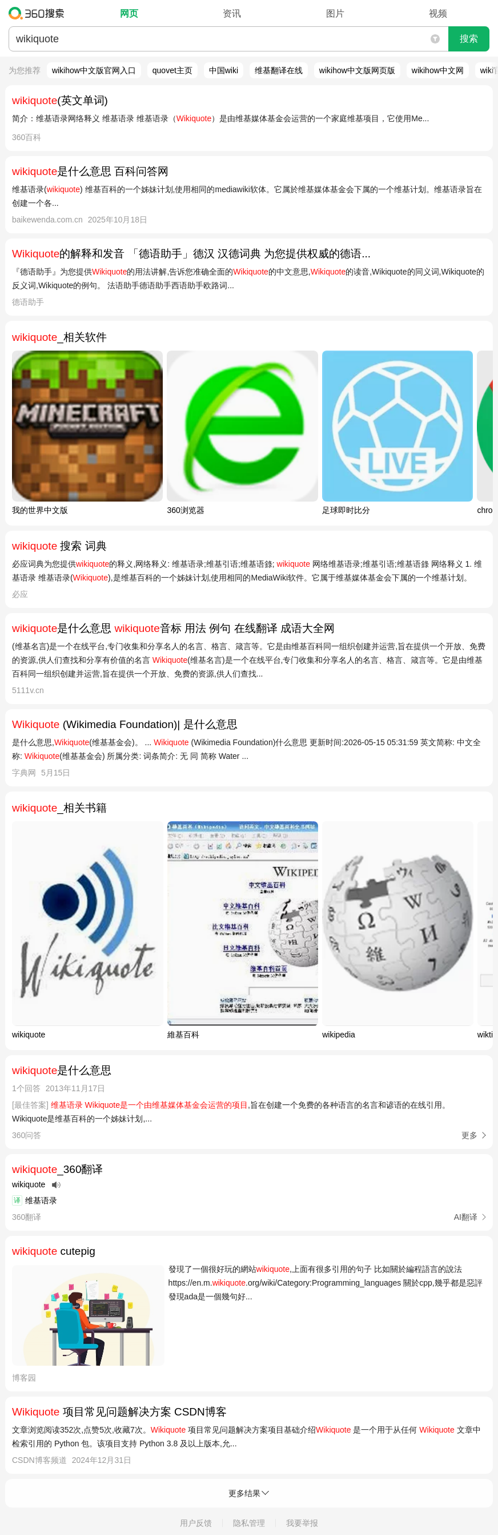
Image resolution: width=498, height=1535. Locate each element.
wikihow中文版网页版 (357, 70)
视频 (438, 13)
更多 (469, 1135)
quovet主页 (172, 70)
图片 (335, 13)
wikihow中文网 (438, 70)
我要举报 (302, 1523)
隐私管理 (249, 1523)
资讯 (232, 13)
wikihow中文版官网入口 (94, 70)
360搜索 (39, 13)
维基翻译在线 (279, 70)
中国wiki (223, 70)
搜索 (469, 38)
